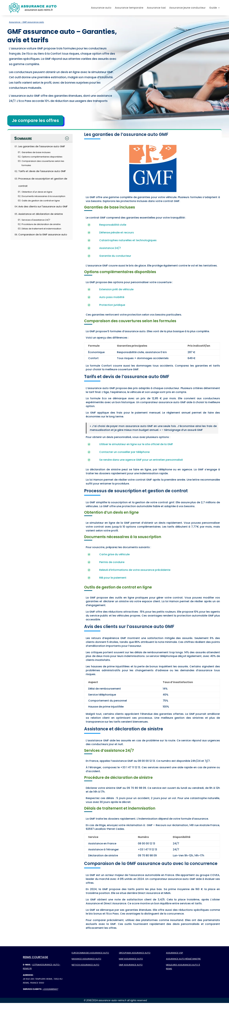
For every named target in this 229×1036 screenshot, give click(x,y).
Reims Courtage (35, 957)
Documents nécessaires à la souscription (43, 196)
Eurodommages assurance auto (90, 952)
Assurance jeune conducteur (187, 7)
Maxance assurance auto (86, 958)
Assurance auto (101, 7)
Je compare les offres (35, 120)
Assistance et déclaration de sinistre (40, 214)
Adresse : (28, 975)
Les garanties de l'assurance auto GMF (41, 146)
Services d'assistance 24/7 (36, 219)
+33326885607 (50, 989)
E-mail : (27, 964)
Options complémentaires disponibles (42, 156)
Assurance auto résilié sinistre (183, 958)
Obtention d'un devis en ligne (37, 191)
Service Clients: (32, 989)
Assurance (14, 22)
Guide (213, 7)
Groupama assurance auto (134, 952)
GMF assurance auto (131, 964)
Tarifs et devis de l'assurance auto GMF (42, 171)
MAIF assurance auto (131, 958)
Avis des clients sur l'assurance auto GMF (43, 206)
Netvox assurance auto (85, 964)
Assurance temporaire (129, 7)
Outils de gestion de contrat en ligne (41, 200)
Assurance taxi (156, 7)
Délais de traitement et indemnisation (41, 228)
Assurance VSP (174, 952)
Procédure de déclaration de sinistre (41, 224)
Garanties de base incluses (36, 152)
